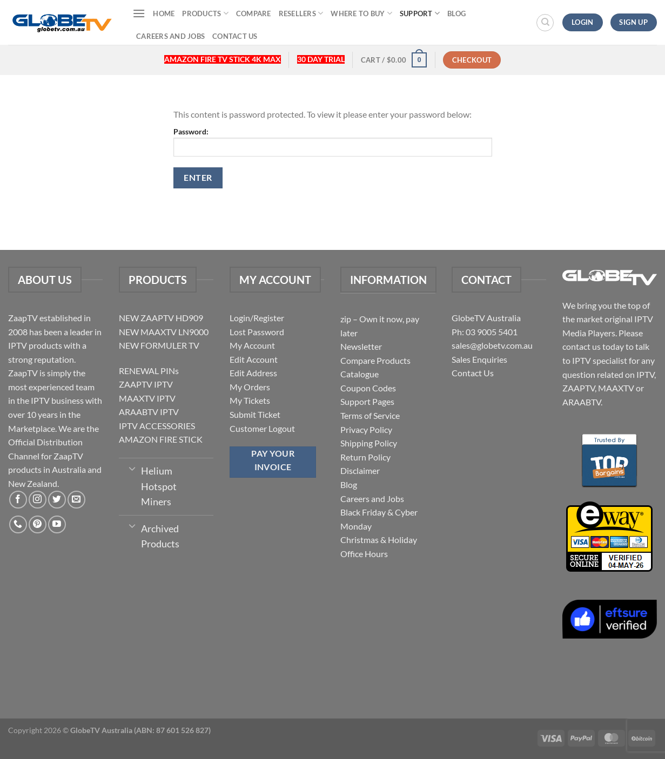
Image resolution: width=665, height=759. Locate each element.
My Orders (250, 387)
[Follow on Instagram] (37, 500)
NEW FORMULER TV (159, 345)
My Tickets (250, 400)
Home (163, 13)
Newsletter (361, 346)
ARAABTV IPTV (149, 411)
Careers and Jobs (170, 36)
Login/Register (257, 318)
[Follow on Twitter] (57, 500)
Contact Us (235, 36)
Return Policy (365, 457)
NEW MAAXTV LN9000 (164, 332)
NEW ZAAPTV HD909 (161, 318)
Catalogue (359, 374)
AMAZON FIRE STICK (161, 439)
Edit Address (253, 373)
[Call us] (18, 524)
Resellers (301, 13)
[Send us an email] (76, 500)
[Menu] (138, 13)
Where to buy (361, 13)
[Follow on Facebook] (18, 500)
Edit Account (254, 359)
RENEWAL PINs (149, 370)
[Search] (545, 22)
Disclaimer (360, 470)
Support (420, 13)
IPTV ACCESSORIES (157, 426)
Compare (253, 13)
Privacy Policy (366, 429)
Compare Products (375, 360)
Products (205, 13)
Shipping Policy (368, 443)
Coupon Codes (368, 388)
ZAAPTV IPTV (146, 384)
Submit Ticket (255, 414)
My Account (252, 345)
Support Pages (367, 401)
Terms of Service (370, 415)
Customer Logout (262, 428)
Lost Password (257, 332)
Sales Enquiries (479, 359)
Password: (332, 142)
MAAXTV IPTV (147, 398)
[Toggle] (132, 468)
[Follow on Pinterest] (37, 524)
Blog (456, 13)
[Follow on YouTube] (57, 524)
